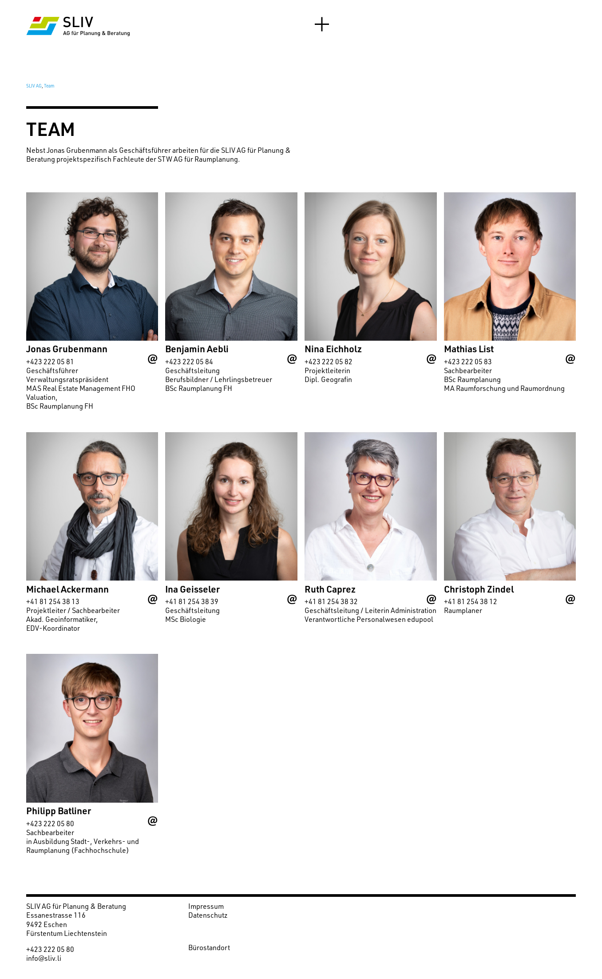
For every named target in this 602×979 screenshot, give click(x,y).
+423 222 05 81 (50, 361)
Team (49, 85)
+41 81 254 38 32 (331, 601)
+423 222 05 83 (468, 361)
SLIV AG (34, 85)
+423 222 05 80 (50, 823)
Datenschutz (208, 915)
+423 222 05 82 (328, 361)
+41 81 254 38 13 (52, 601)
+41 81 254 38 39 (191, 601)
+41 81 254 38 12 (470, 601)
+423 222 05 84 (189, 361)
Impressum (206, 906)
